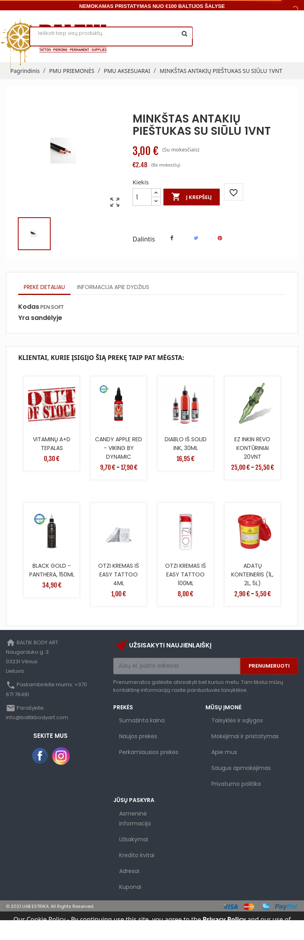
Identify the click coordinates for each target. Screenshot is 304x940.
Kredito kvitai (136, 855)
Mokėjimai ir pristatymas (245, 736)
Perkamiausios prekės (149, 752)
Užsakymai (133, 839)
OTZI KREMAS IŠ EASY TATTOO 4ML (118, 574)
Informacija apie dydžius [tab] (113, 287)
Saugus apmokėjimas (241, 768)
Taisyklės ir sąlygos (237, 720)
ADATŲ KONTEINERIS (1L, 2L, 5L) (252, 574)
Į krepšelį (191, 197)
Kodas (28, 307)
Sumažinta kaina (142, 720)
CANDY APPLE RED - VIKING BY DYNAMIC (118, 448)
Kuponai (130, 887)
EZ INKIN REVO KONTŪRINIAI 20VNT (252, 448)
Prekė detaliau (44, 287)
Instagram (61, 756)
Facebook (40, 756)
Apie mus (224, 752)
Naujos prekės (138, 736)
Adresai (129, 871)
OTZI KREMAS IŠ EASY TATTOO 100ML (185, 574)
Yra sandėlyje (40, 318)
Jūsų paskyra (133, 800)
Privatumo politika (236, 784)
